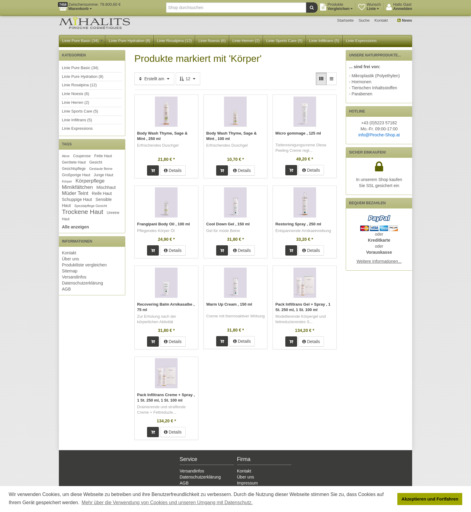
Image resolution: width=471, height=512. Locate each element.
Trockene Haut (82, 211)
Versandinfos (74, 277)
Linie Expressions (361, 40)
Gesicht (95, 162)
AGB (66, 289)
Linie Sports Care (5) (284, 40)
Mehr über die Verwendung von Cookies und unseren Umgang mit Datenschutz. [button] (167, 502)
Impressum (247, 482)
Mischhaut (106, 187)
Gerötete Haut (74, 162)
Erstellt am (154, 78)
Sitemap (69, 271)
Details (173, 170)
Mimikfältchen (77, 187)
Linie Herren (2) (246, 40)
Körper (67, 181)
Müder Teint (75, 193)
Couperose (82, 156)
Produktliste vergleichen (84, 264)
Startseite (345, 20)
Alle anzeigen (75, 226)
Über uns (70, 258)
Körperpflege (89, 181)
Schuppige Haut (77, 199)
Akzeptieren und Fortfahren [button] (430, 499)
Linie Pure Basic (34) (82, 40)
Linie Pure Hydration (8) (129, 40)
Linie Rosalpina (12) (174, 40)
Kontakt (381, 20)
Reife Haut (102, 193)
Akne (66, 156)
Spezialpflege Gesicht (90, 206)
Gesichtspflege (74, 169)
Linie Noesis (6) (212, 40)
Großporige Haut (76, 175)
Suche (364, 20)
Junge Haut (103, 175)
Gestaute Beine (100, 168)
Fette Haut (103, 156)
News (404, 20)
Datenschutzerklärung (82, 283)
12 (188, 78)
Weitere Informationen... (379, 261)
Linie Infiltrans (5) (324, 40)
